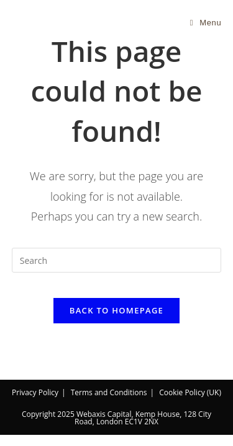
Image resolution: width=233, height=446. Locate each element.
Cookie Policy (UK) (190, 392)
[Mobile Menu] (206, 22)
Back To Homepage (116, 310)
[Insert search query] (117, 260)
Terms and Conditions (109, 392)
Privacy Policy (35, 392)
